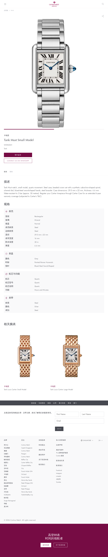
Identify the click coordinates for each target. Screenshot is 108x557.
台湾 (54, 403)
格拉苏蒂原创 (8, 483)
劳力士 (6, 445)
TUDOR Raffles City (27, 495)
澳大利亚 (62, 403)
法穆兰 (6, 454)
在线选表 (42, 440)
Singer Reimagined (9, 501)
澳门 (75, 403)
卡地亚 (6, 474)
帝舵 (5, 504)
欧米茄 (6, 498)
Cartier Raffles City (26, 462)
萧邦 (5, 477)
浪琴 (5, 489)
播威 (5, 451)
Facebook (59, 470)
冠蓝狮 (6, 486)
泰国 (49, 403)
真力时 (6, 506)
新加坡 (33, 403)
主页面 (6, 10)
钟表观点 (42, 445)
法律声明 (59, 445)
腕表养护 (42, 455)
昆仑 (5, 480)
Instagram (59, 473)
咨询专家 (46, 545)
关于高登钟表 (43, 460)
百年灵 (6, 468)
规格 (11, 172)
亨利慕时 (7, 457)
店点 (22, 440)
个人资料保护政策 (62, 453)
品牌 (5, 440)
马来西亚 (42, 403)
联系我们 (42, 464)
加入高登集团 (61, 440)
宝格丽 (6, 471)
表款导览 (42, 450)
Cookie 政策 (60, 456)
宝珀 (5, 465)
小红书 (58, 479)
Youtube (58, 482)
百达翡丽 (7, 448)
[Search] (103, 4)
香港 (69, 403)
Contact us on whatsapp (18, 161)
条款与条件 (59, 450)
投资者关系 (60, 461)
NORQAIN (7, 495)
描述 (5, 172)
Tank (12, 10)
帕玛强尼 (7, 460)
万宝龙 (6, 492)
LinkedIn (58, 476)
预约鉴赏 (18, 155)
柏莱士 (6, 462)
